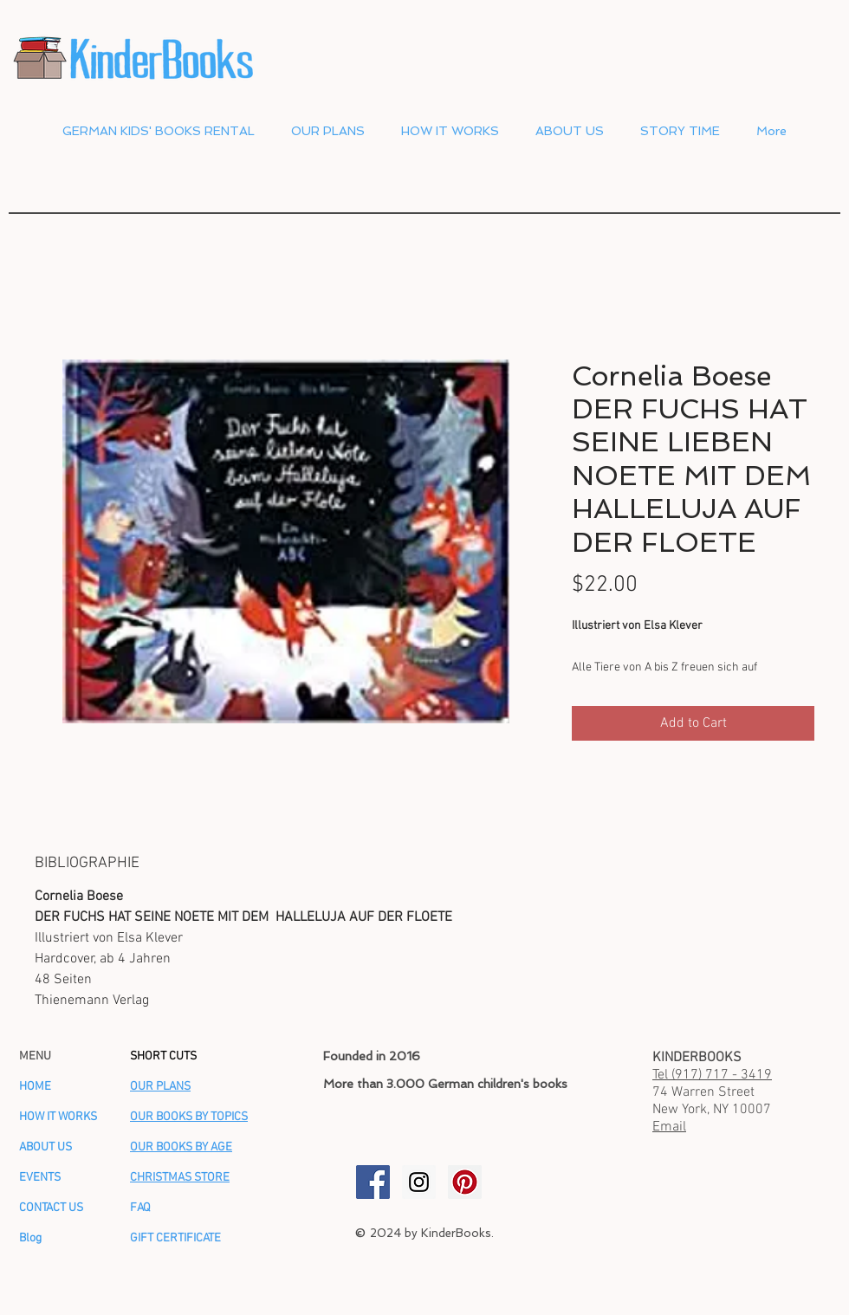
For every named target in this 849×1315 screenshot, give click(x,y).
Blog (30, 1238)
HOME (35, 1086)
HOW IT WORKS (58, 1117)
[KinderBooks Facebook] (373, 1182)
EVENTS (40, 1177)
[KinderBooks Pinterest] (465, 1182)
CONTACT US (51, 1208)
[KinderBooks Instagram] (419, 1182)
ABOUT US (45, 1147)
